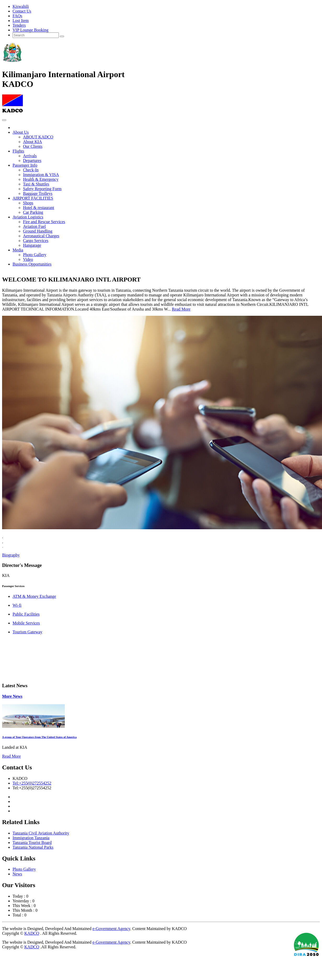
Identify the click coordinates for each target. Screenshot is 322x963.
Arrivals (30, 156)
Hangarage (32, 245)
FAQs (17, 16)
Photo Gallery (34, 254)
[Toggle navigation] (4, 120)
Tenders (19, 25)
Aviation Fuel (34, 226)
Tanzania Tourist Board (32, 842)
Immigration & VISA (41, 174)
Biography (11, 555)
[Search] (36, 35)
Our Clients (32, 146)
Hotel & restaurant (38, 207)
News (17, 874)
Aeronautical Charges (41, 236)
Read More (181, 309)
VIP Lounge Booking (30, 30)
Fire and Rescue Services (44, 221)
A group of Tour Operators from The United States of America (39, 737)
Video (28, 259)
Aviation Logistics (28, 217)
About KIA (32, 141)
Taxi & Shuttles (36, 184)
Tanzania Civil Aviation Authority (41, 833)
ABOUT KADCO (38, 137)
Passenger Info (25, 165)
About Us (21, 132)
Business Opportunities (32, 264)
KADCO (31, 933)
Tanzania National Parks (33, 847)
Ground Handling (37, 231)
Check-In (31, 170)
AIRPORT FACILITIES (33, 198)
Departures (32, 160)
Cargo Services (35, 240)
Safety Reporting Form (42, 189)
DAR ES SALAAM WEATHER (161, 658)
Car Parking (33, 212)
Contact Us (22, 11)
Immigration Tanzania (31, 838)
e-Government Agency (111, 928)
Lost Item (21, 20)
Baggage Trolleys (37, 193)
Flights (18, 151)
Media (18, 250)
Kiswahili (21, 6)
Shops (28, 203)
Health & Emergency (41, 179)
